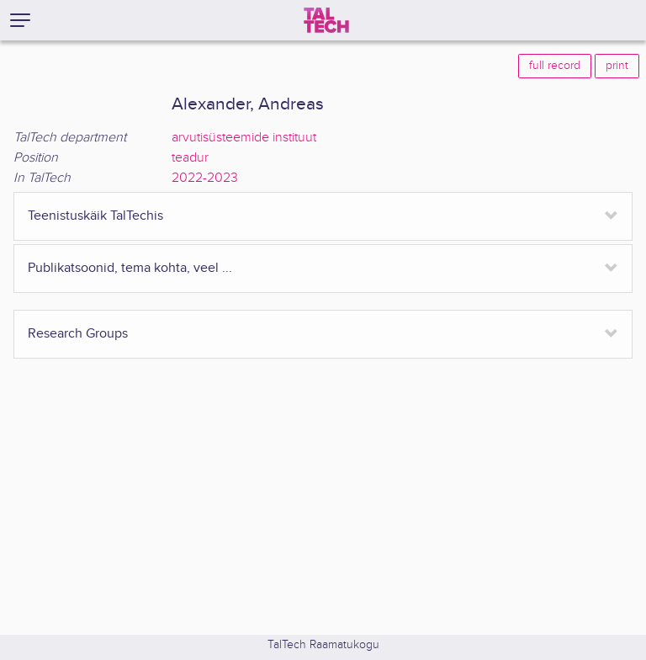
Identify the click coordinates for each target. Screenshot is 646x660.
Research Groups (78, 334)
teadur (190, 158)
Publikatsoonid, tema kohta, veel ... (130, 268)
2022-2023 (205, 178)
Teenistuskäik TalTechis (95, 216)
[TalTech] (326, 20)
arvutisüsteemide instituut (244, 138)
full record (554, 65)
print (617, 65)
